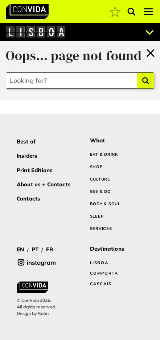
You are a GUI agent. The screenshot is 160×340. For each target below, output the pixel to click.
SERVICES (101, 228)
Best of (26, 141)
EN (20, 249)
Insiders (27, 155)
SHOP (96, 166)
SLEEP (97, 216)
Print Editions (35, 170)
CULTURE (100, 179)
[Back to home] (151, 52)
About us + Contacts (44, 184)
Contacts (28, 198)
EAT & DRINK (104, 154)
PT (35, 249)
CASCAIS (101, 283)
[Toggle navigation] (148, 11)
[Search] (145, 80)
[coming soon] (115, 11)
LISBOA (99, 262)
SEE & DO (100, 191)
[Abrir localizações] (150, 32)
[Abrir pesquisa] (131, 11)
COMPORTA (104, 273)
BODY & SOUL (105, 203)
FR (49, 249)
